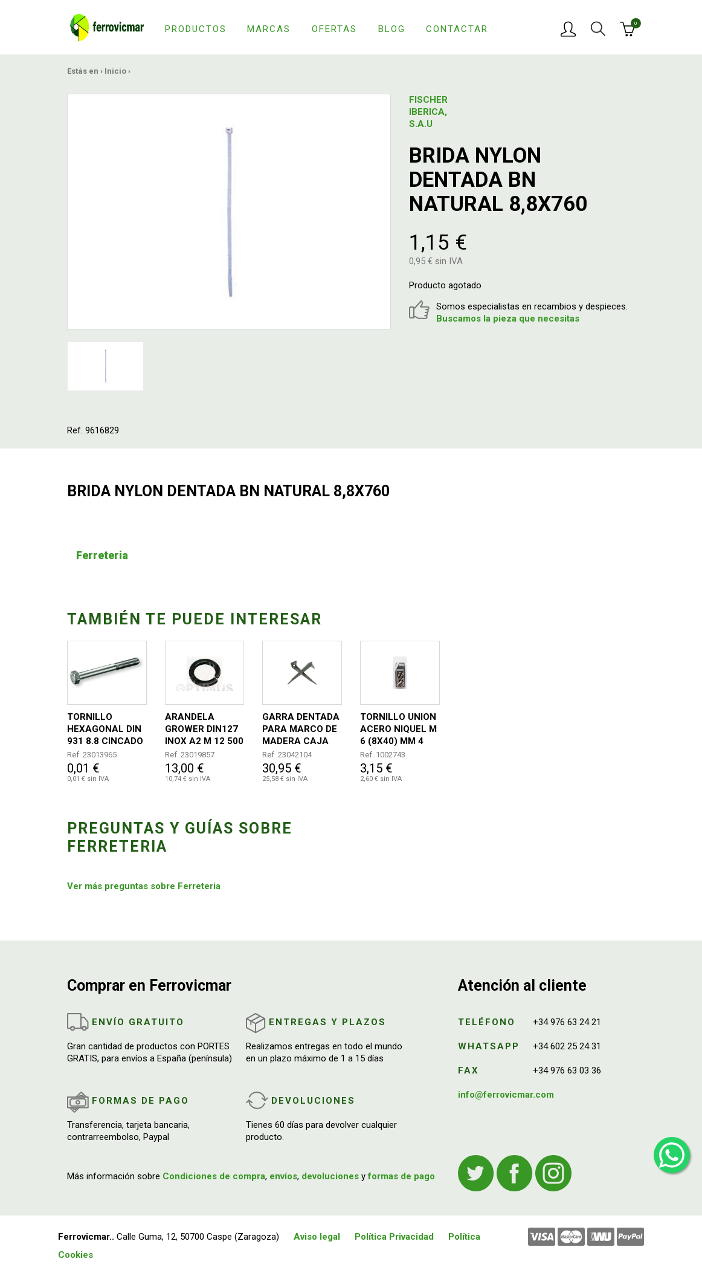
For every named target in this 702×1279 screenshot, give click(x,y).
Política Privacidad (394, 1236)
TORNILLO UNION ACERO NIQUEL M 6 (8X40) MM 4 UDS (398, 729)
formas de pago (401, 1176)
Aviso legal (317, 1236)
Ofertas (334, 29)
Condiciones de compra (214, 1176)
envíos (283, 1176)
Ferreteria (102, 555)
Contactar (457, 29)
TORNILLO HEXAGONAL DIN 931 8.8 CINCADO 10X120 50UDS (105, 729)
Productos (196, 29)
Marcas (269, 29)
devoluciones (330, 1176)
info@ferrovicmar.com (506, 1094)
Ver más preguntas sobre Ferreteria (144, 886)
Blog (391, 29)
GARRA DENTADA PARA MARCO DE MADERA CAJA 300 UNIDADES (301, 729)
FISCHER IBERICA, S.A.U (428, 111)
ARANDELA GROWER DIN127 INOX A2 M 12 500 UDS (204, 729)
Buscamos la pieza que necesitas (507, 318)
